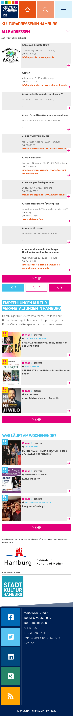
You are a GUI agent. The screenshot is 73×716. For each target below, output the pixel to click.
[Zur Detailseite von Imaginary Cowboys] (69, 519)
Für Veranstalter (36, 632)
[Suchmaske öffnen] (45, 9)
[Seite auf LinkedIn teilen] (10, 656)
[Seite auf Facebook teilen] (10, 617)
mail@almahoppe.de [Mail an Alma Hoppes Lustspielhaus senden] (32, 194)
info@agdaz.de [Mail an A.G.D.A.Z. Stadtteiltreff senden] (29, 57)
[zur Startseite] (9, 9)
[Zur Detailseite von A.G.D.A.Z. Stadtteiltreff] (69, 66)
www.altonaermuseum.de (35, 268)
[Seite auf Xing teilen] (10, 676)
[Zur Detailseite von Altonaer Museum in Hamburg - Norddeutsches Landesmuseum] (69, 270)
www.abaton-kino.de (56, 85)
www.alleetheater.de (57, 148)
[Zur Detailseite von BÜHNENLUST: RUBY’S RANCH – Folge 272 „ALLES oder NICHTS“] (69, 463)
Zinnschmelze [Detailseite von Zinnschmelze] (32, 366)
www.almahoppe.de (55, 194)
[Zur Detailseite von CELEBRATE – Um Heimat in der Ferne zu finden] (69, 383)
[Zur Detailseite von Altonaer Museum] (69, 242)
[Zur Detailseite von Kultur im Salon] (69, 491)
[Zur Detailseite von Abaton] (69, 87)
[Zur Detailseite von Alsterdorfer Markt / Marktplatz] (69, 221)
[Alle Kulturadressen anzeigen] (27, 9)
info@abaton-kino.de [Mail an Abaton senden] (32, 85)
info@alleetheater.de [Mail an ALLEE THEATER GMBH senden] (33, 148)
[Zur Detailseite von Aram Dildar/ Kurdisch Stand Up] (69, 411)
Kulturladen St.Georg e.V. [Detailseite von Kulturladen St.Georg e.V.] (38, 502)
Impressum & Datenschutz (42, 637)
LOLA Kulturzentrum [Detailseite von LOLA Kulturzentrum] (35, 338)
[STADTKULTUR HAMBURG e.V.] (12, 586)
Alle (36, 288)
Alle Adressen (15, 31)
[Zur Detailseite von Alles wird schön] (69, 175)
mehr (36, 279)
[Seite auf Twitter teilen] (10, 637)
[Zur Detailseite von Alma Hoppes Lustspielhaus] (69, 196)
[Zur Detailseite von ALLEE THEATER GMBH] (69, 150)
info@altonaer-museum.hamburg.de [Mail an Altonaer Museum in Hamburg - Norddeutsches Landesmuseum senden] (41, 264)
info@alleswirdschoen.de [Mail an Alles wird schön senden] (35, 169)
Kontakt (30, 642)
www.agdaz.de (46, 57)
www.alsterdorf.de (33, 219)
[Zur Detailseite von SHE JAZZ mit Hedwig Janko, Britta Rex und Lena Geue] (69, 355)
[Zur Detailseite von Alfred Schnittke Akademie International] (69, 129)
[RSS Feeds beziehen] (10, 696)
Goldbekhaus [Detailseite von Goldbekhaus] (32, 446)
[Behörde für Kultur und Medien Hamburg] (34, 556)
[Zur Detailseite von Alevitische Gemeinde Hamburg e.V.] (69, 108)
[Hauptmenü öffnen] (63, 9)
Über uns (30, 628)
